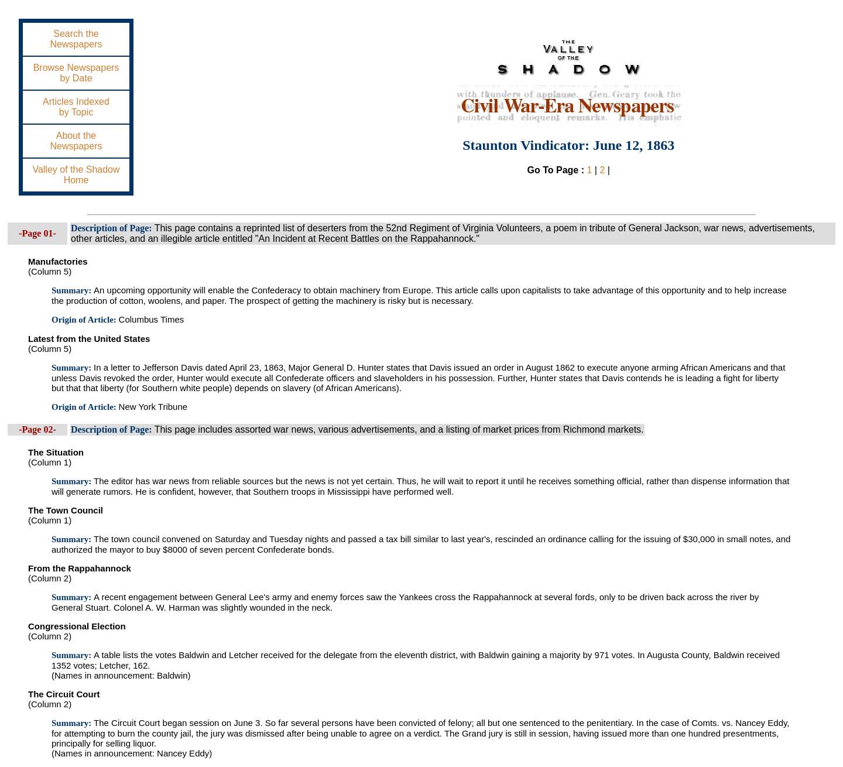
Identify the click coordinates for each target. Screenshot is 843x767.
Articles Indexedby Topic (76, 107)
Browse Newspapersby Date (76, 73)
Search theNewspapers (76, 39)
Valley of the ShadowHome (75, 175)
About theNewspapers (76, 141)
